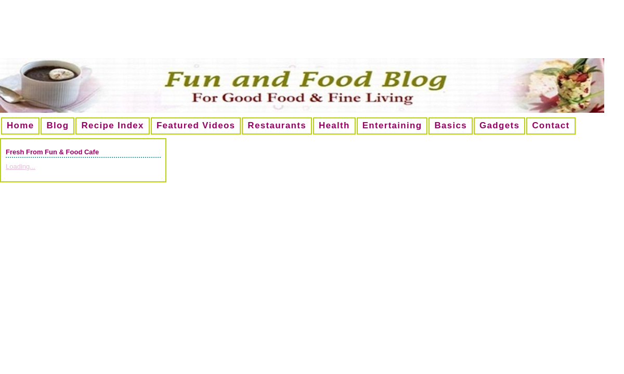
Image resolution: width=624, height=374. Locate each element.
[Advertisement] (312, 33)
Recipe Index (112, 125)
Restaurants (277, 125)
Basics (450, 125)
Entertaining (392, 125)
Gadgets (499, 125)
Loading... (20, 166)
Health (334, 125)
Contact (550, 125)
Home (20, 125)
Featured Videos (196, 125)
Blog (57, 125)
